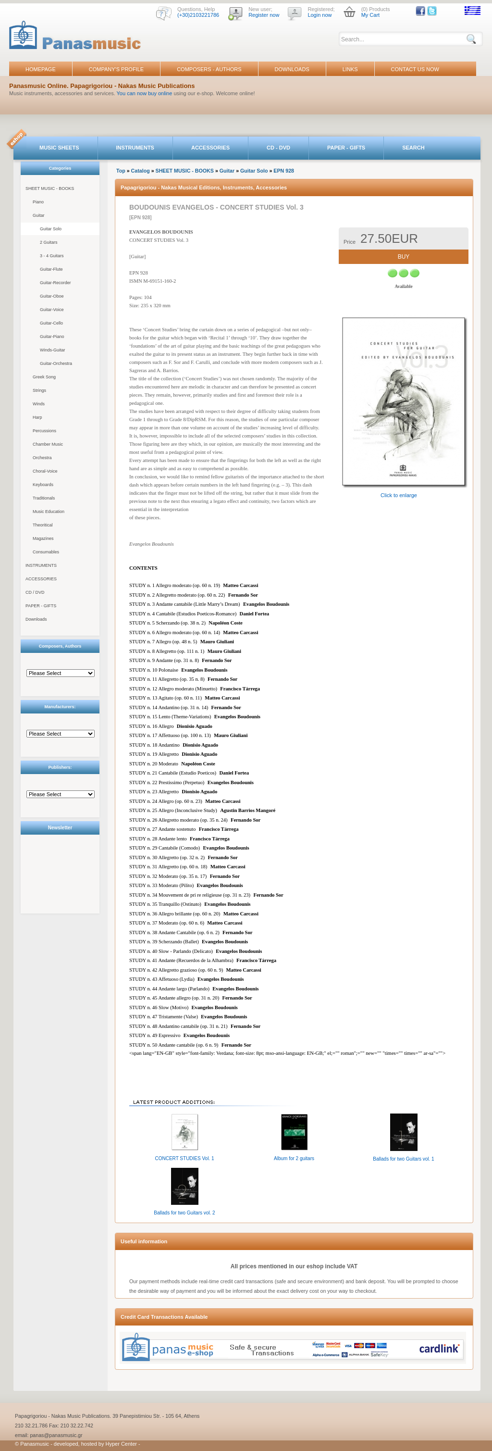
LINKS (350, 69)
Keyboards (43, 484)
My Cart (370, 15)
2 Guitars (49, 242)
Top (120, 171)
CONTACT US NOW (415, 69)
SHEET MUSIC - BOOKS (49, 188)
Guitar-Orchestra (56, 363)
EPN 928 (283, 171)
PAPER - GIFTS (346, 147)
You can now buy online (144, 93)
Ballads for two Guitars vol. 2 (184, 1212)
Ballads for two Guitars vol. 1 (403, 1159)
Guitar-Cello (51, 323)
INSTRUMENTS (135, 147)
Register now (263, 15)
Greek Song (44, 377)
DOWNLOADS (292, 69)
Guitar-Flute (51, 269)
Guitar (39, 215)
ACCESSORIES (210, 147)
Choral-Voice (45, 471)
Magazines (43, 538)
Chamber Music (48, 444)
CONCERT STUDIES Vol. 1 (184, 1158)
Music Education (48, 511)
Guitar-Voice (52, 309)
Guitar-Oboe (52, 296)
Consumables (46, 552)
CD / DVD (35, 592)
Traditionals (44, 498)
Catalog (140, 171)
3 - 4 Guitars (52, 255)
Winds (39, 403)
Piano (38, 202)
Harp (37, 417)
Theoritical (43, 525)
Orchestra (42, 457)
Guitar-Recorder (55, 282)
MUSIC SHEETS (59, 147)
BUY (404, 256)
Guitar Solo (51, 228)
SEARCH (413, 147)
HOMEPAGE (40, 69)
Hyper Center (121, 1444)
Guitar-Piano (52, 336)
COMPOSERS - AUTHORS (209, 69)
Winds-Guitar (52, 350)
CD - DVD (278, 147)
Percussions (44, 430)
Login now (320, 15)
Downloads (36, 619)
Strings (39, 390)
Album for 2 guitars (294, 1158)
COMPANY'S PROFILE (116, 69)
